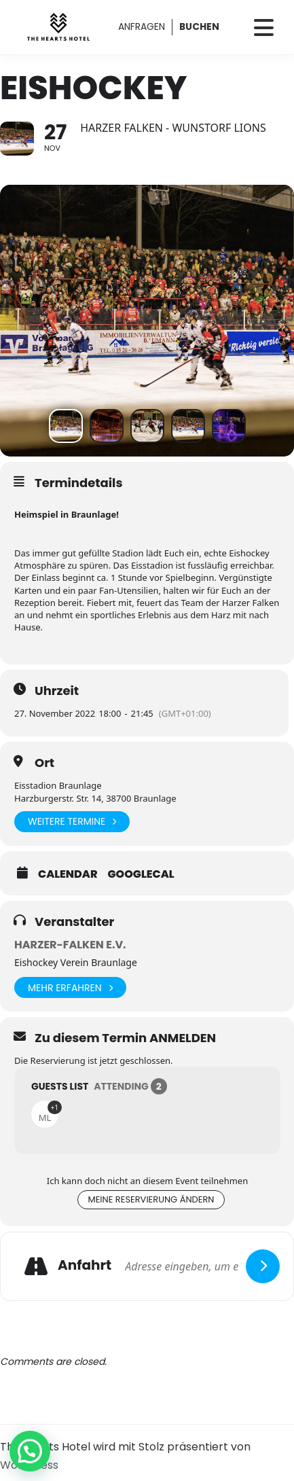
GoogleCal (141, 874)
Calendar (68, 874)
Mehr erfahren (70, 987)
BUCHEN (199, 26)
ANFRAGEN (141, 26)
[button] (30, 1451)
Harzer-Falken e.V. (70, 944)
